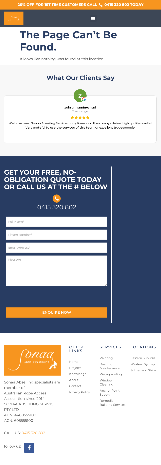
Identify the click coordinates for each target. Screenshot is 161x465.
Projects (75, 368)
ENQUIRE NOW (56, 312)
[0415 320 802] (57, 198)
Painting (106, 358)
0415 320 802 (56, 207)
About (73, 380)
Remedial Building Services (112, 403)
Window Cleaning (106, 382)
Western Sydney (142, 364)
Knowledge (77, 374)
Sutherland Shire (143, 370)
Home (73, 362)
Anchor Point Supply (110, 392)
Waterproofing (111, 374)
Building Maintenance (110, 366)
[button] (93, 18)
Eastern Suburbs (142, 358)
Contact (75, 386)
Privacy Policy (79, 392)
